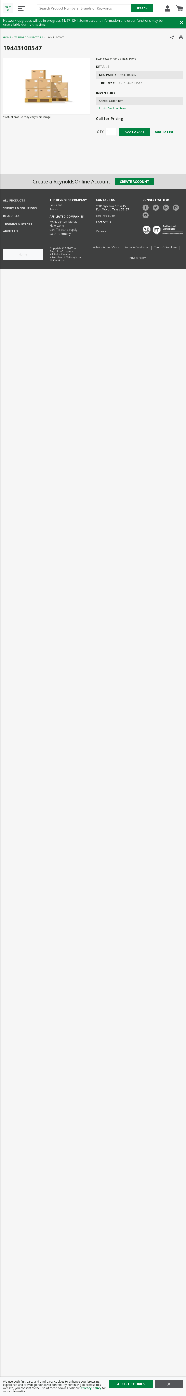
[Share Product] (172, 37)
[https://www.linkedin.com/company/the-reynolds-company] (167, 207)
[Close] (169, 1384)
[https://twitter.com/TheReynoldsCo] (157, 207)
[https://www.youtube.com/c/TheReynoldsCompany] (147, 214)
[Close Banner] (181, 22)
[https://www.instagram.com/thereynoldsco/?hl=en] (177, 207)
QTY (100, 131)
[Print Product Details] (181, 37)
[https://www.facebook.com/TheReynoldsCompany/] (147, 207)
